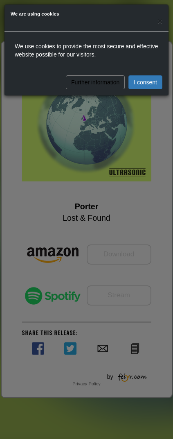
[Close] (159, 21)
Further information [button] (95, 82)
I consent (145, 82)
